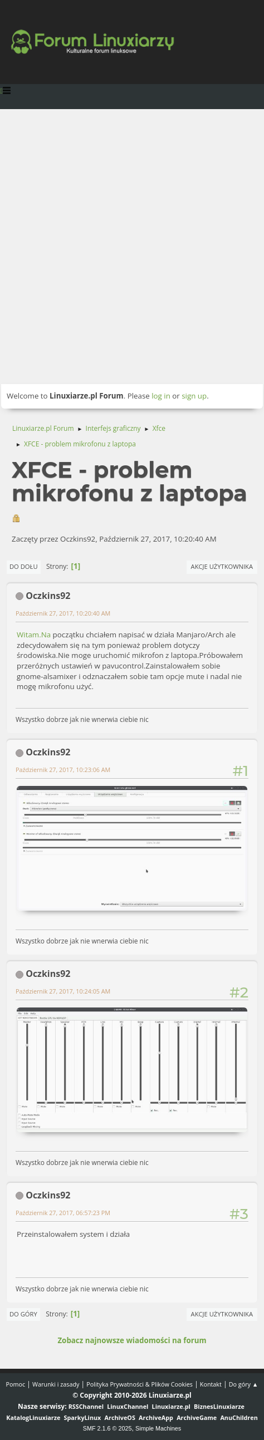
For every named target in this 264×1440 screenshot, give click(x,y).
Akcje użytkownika (222, 566)
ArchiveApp (156, 1417)
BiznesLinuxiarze (219, 1406)
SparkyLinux (82, 1417)
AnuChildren (238, 1417)
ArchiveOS (120, 1417)
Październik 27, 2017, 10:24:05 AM (63, 991)
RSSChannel (86, 1406)
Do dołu (23, 566)
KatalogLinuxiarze (33, 1417)
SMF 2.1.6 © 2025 (107, 1428)
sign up (194, 396)
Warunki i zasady (55, 1384)
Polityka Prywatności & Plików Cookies (139, 1384)
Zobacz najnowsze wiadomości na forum (131, 1340)
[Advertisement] (132, 247)
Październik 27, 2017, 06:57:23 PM (63, 1212)
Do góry (23, 1314)
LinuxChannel (127, 1406)
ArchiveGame (197, 1417)
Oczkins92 (48, 595)
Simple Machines (158, 1428)
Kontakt (211, 1384)
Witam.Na (34, 635)
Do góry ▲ (243, 1384)
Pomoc (16, 1384)
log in (160, 396)
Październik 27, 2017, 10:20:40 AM (63, 613)
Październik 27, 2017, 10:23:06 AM (63, 769)
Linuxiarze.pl (171, 1406)
